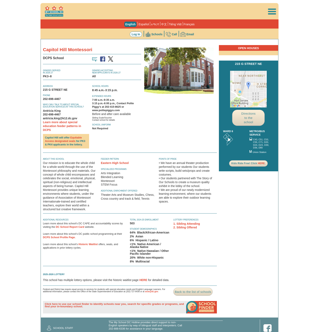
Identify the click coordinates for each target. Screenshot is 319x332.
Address (48, 86)
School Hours (100, 86)
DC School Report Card (70, 227)
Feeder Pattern (110, 159)
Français (189, 24)
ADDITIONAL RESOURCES (56, 220)
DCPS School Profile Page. (59, 237)
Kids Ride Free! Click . (248, 163)
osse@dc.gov (151, 291)
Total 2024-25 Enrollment (144, 220)
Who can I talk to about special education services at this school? (63, 105)
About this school (53, 159)
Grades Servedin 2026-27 (51, 71)
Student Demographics (143, 229)
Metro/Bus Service (257, 133)
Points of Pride (168, 159)
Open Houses (248, 48)
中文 (164, 24)
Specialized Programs (114, 169)
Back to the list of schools (193, 291)
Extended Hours (101, 96)
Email (190, 34)
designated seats (65, 141)
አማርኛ (155, 24)
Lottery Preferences (186, 220)
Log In (136, 34)
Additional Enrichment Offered (119, 191)
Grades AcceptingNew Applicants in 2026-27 (106, 71)
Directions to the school (248, 118)
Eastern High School (115, 163)
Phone (46, 95)
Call (174, 34)
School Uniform (101, 125)
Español (144, 24)
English (130, 24)
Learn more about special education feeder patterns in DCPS (62, 126)
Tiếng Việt (175, 24)
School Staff (63, 328)
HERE (143, 280)
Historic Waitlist (88, 244)
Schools (156, 34)
